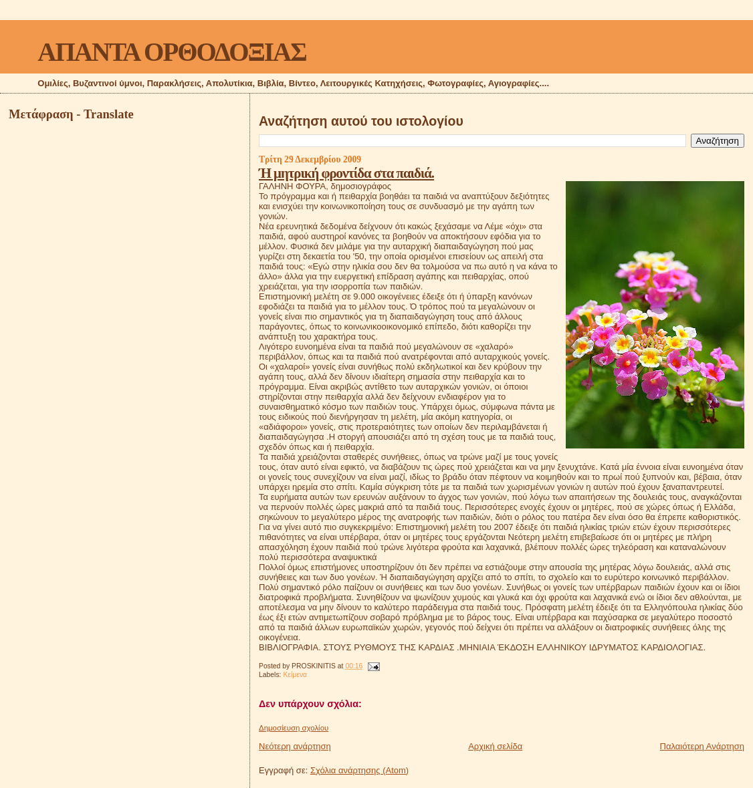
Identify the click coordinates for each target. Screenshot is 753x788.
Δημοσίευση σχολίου (293, 728)
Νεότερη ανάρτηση (295, 746)
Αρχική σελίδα (495, 746)
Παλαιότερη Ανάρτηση (702, 746)
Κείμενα (295, 674)
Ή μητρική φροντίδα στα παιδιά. (346, 172)
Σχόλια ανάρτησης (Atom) (359, 770)
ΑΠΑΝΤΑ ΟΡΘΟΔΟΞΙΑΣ (171, 51)
